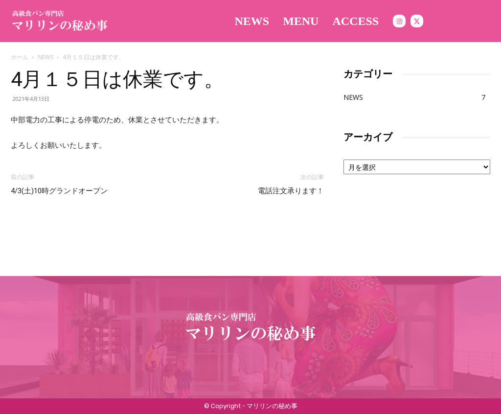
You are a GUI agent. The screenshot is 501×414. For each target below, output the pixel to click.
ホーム (19, 57)
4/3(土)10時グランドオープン (59, 190)
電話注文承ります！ (291, 190)
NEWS (45, 57)
